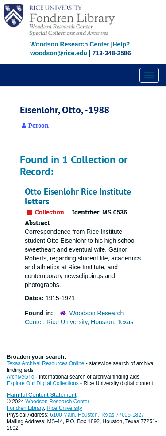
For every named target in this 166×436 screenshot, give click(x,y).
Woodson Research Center (69, 44)
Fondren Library (25, 408)
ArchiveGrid (21, 377)
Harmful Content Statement (42, 394)
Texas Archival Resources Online (45, 363)
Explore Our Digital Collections (43, 383)
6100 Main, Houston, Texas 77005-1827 (97, 415)
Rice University (64, 408)
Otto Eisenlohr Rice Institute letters (78, 196)
